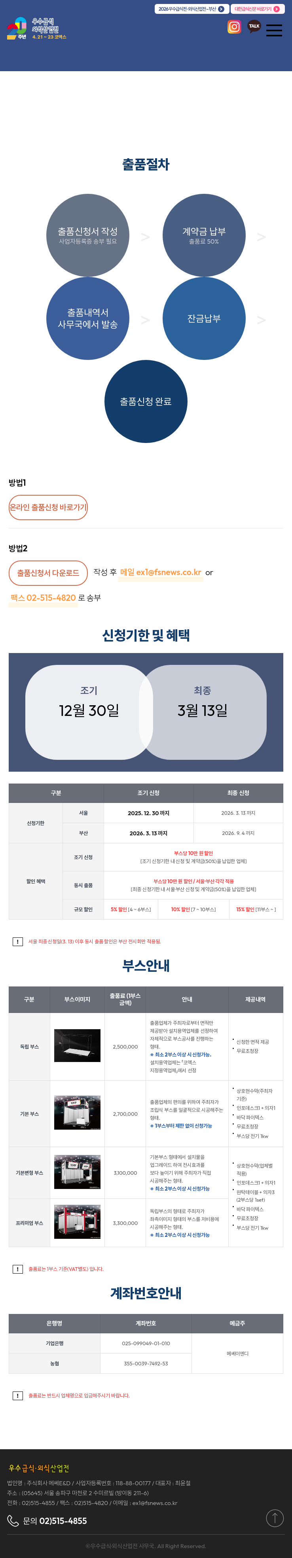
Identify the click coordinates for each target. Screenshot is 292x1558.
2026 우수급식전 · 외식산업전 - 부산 (187, 9)
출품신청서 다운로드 (48, 573)
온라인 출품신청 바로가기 (48, 507)
